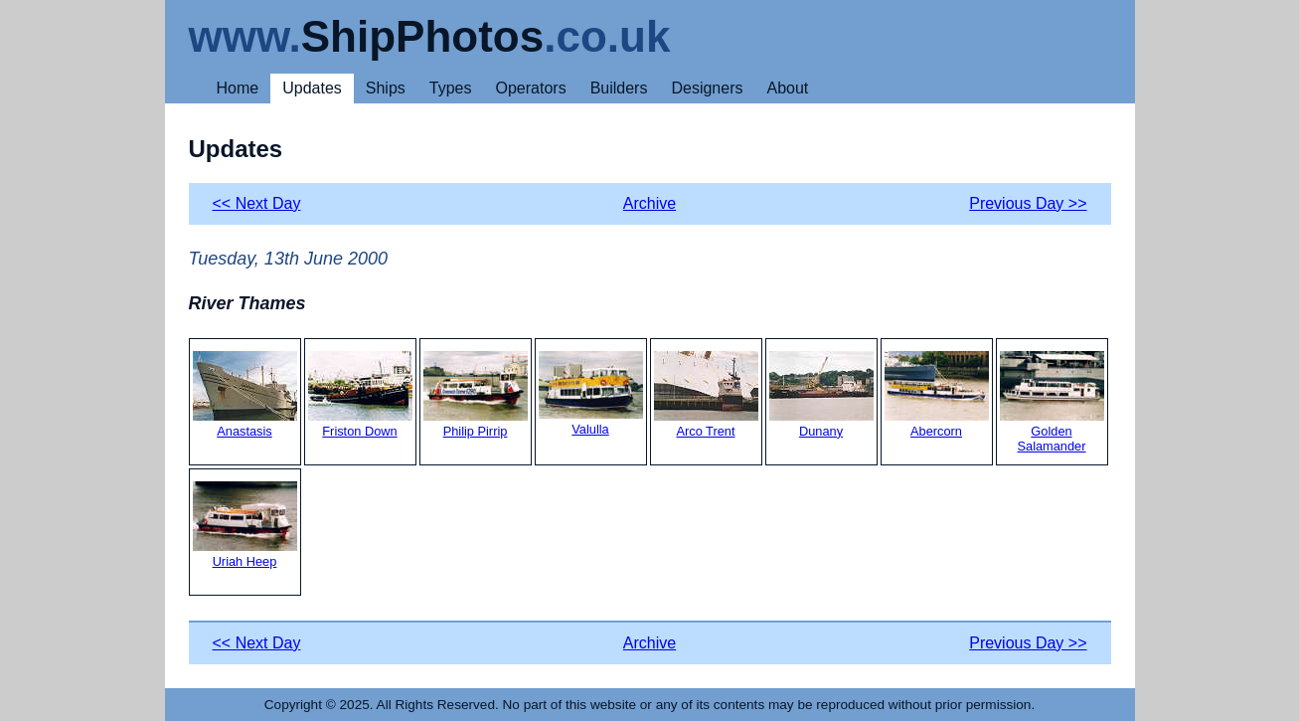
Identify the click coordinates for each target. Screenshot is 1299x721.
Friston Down (360, 395)
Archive (649, 203)
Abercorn (937, 395)
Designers (706, 88)
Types (450, 88)
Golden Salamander (1052, 402)
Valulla (591, 394)
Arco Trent (706, 395)
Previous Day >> (1027, 203)
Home (238, 88)
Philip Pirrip (475, 395)
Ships (386, 88)
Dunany (821, 395)
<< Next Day (257, 203)
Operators (531, 88)
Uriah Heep (245, 525)
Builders (619, 88)
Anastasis (245, 395)
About (787, 88)
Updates (312, 88)
